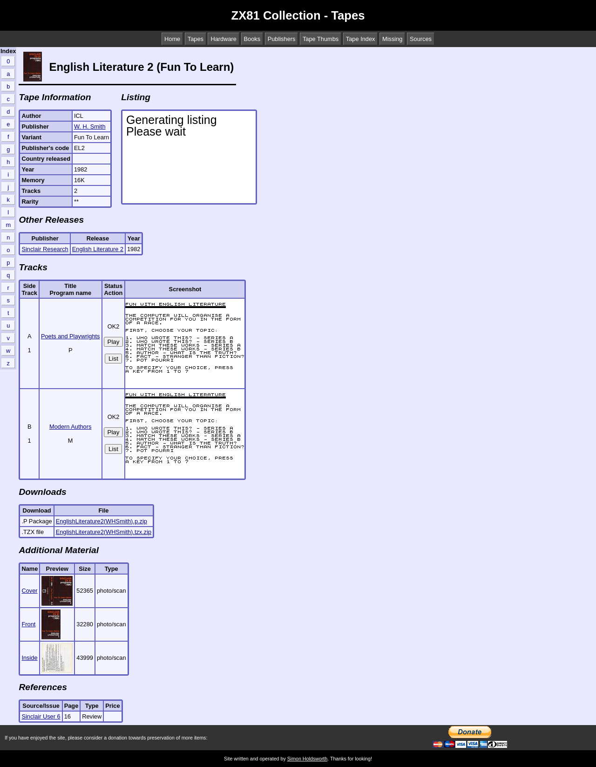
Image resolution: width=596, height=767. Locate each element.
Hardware (223, 38)
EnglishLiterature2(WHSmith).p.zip (101, 521)
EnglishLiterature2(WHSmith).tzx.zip (104, 531)
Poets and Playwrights (70, 336)
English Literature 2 (97, 249)
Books (252, 38)
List (113, 358)
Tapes (195, 38)
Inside (29, 657)
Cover (29, 590)
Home (172, 38)
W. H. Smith (90, 126)
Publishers (282, 38)
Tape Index (360, 38)
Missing (392, 38)
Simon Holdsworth (307, 758)
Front (28, 624)
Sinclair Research (44, 249)
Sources (421, 38)
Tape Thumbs (321, 38)
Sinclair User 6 (40, 716)
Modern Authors (70, 426)
